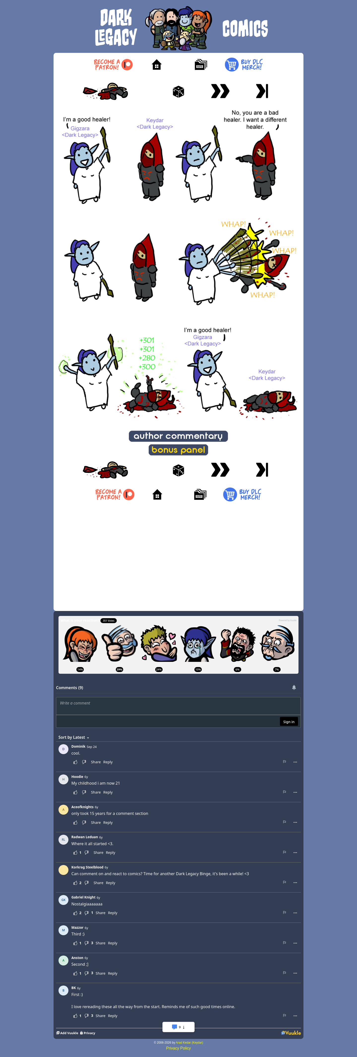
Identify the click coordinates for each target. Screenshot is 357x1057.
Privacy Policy (178, 1048)
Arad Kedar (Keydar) (189, 1042)
